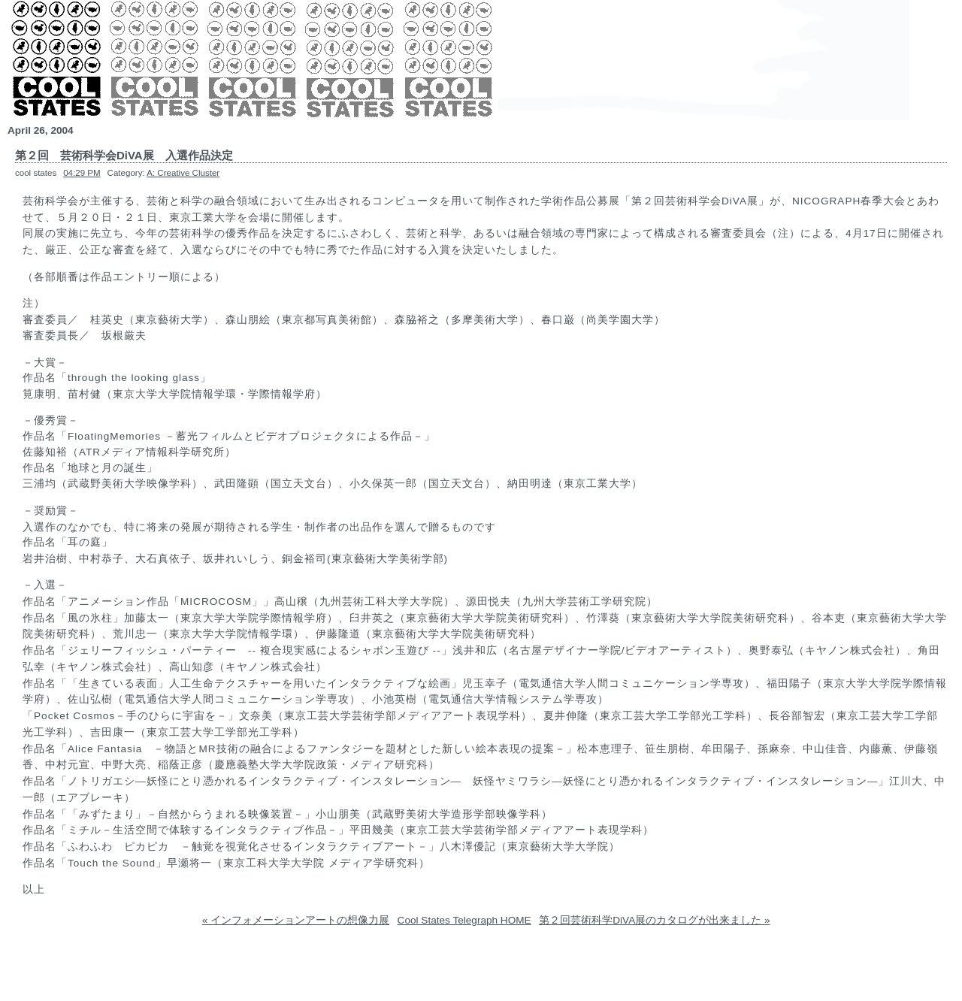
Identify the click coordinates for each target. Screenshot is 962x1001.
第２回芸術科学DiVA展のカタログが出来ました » (654, 920)
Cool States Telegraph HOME (464, 920)
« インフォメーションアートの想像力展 (295, 920)
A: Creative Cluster (183, 172)
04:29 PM (81, 172)
